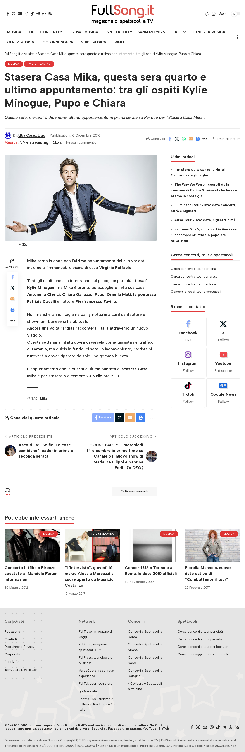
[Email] (191, 138)
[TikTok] (32, 14)
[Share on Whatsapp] (184, 138)
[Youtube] (223, 362)
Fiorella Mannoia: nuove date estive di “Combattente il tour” (208, 573)
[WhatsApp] (44, 14)
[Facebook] (8, 14)
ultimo (80, 260)
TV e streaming (39, 63)
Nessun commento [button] (134, 491)
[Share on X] (177, 138)
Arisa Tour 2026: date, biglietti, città (205, 220)
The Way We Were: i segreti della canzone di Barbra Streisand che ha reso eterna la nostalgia (204, 190)
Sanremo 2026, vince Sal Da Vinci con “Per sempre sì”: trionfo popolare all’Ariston (204, 235)
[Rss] (50, 14)
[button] (213, 14)
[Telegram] (38, 14)
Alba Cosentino (31, 135)
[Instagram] (26, 14)
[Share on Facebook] (170, 138)
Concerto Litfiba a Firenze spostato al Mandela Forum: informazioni (31, 573)
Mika (57, 142)
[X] (13, 14)
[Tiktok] (188, 393)
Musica (13, 63)
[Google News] (20, 14)
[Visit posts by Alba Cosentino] (8, 135)
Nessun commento (81, 142)
